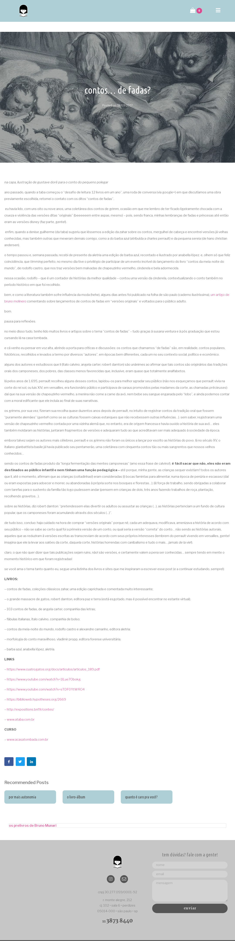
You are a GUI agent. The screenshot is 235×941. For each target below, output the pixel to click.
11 (117, 911)
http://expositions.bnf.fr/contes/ (30, 699)
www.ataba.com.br (20, 709)
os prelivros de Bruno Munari (32, 815)
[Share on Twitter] (20, 751)
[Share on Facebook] (9, 751)
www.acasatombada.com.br (27, 729)
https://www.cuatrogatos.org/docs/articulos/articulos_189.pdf (53, 659)
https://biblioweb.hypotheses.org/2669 (36, 689)
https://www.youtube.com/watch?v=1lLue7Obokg (44, 669)
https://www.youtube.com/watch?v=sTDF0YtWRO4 (46, 679)
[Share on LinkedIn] (31, 751)
